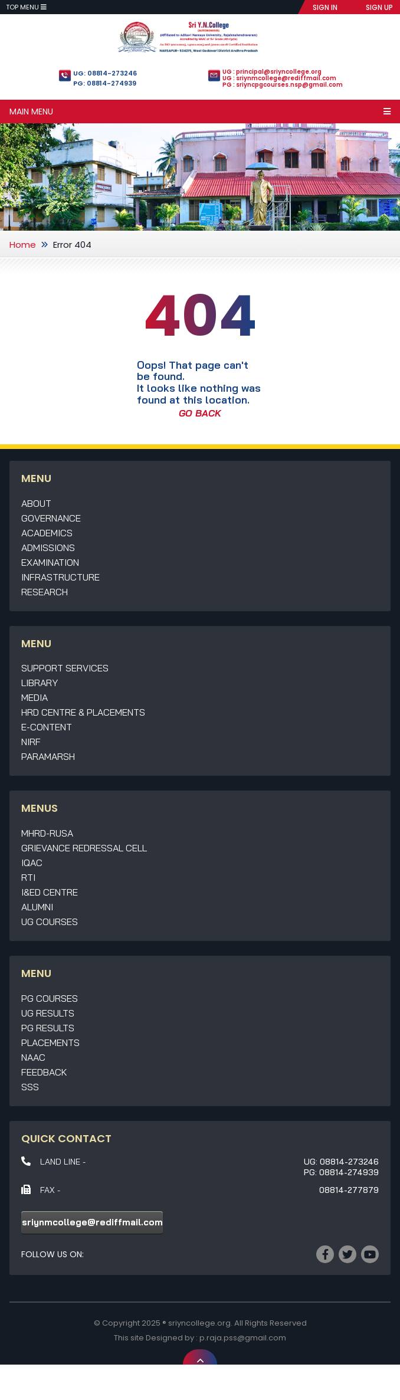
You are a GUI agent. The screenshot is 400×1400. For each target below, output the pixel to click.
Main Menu (200, 111)
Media (34, 697)
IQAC (31, 862)
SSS (30, 1087)
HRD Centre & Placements (83, 712)
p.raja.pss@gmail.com (242, 1337)
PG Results (47, 1028)
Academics (47, 533)
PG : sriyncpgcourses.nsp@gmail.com (282, 84)
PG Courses (49, 998)
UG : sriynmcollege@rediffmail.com (279, 78)
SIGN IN (325, 7)
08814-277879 (349, 1190)
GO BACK (200, 413)
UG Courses (49, 921)
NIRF (31, 741)
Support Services (65, 668)
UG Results (47, 1013)
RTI (28, 877)
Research (44, 592)
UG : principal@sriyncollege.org (272, 71)
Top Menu (26, 7)
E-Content (46, 727)
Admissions (48, 547)
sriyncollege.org (199, 1323)
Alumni (37, 907)
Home (22, 244)
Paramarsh (48, 756)
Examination (50, 562)
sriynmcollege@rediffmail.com (92, 1222)
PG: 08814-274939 (104, 83)
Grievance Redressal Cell (84, 848)
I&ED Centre (49, 892)
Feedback (44, 1072)
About (36, 503)
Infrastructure (60, 577)
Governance (51, 518)
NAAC (33, 1057)
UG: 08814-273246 (105, 73)
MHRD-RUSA (47, 833)
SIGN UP (379, 7)
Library (39, 682)
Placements (50, 1042)
